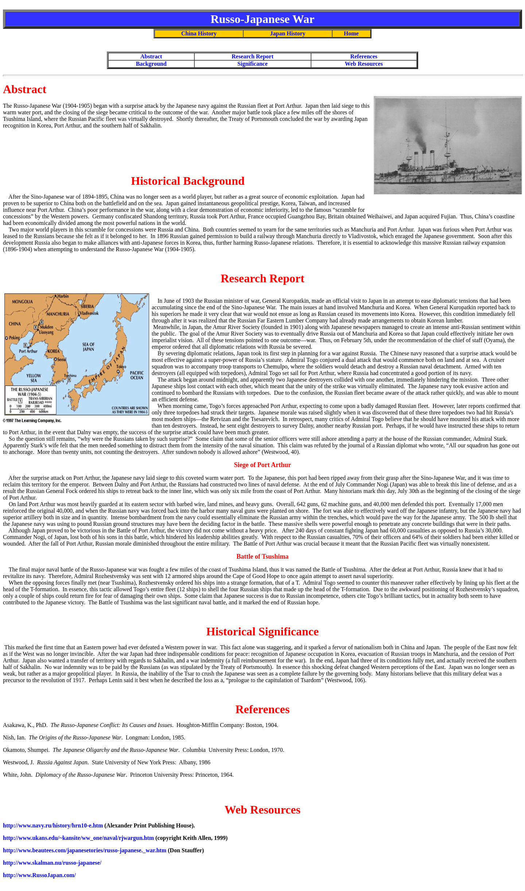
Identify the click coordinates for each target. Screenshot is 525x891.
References (363, 56)
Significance (252, 64)
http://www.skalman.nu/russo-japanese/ (52, 863)
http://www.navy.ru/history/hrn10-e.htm (53, 825)
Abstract (151, 56)
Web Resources (364, 64)
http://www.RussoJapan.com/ (39, 875)
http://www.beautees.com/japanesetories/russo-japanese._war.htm (84, 850)
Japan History (288, 33)
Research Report (252, 56)
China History (199, 33)
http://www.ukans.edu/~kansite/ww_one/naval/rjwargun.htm (78, 838)
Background (151, 64)
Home (351, 33)
